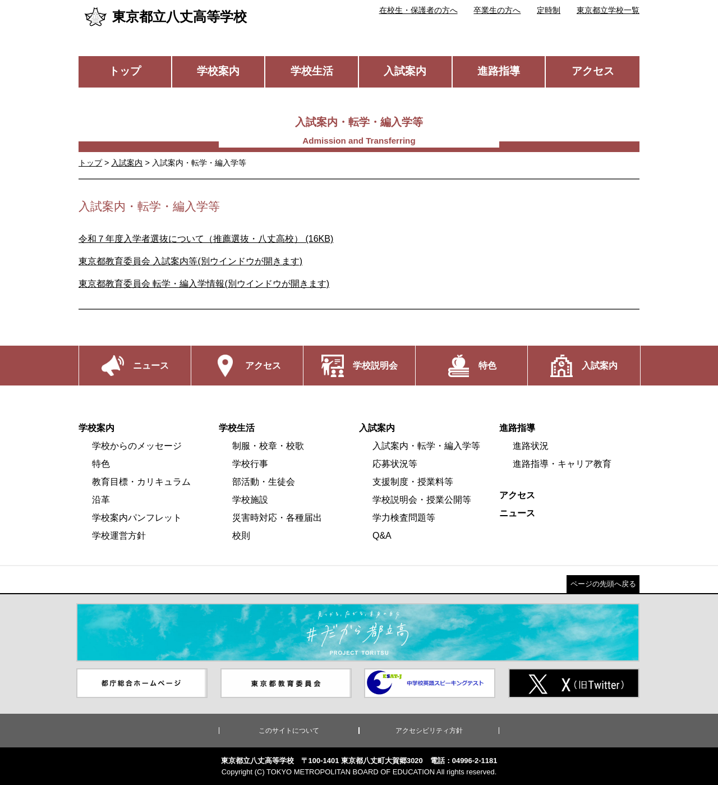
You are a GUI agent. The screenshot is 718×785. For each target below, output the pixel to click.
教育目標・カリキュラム (141, 481)
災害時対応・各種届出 (277, 517)
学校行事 (250, 464)
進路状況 (531, 446)
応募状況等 (394, 464)
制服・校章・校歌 (268, 446)
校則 (241, 535)
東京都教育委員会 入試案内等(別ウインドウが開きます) (190, 261)
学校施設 (250, 499)
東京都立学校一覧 (608, 10)
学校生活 (312, 71)
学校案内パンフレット (137, 517)
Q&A (382, 535)
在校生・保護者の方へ (418, 10)
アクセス (593, 71)
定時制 (548, 10)
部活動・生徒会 (263, 481)
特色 (101, 464)
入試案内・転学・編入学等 (426, 446)
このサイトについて (289, 730)
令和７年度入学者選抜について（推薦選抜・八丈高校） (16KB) (206, 239)
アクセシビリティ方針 (429, 730)
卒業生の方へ (497, 10)
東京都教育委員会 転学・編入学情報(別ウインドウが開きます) (204, 283)
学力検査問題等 (403, 517)
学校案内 (218, 71)
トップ (125, 71)
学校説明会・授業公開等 (421, 499)
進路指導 (498, 71)
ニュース (517, 513)
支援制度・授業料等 (412, 481)
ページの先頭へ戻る (603, 584)
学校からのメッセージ (137, 446)
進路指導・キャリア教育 (562, 464)
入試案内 (405, 71)
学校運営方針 (119, 535)
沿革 (101, 499)
